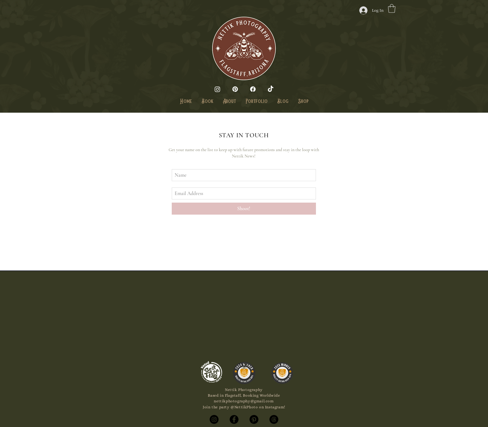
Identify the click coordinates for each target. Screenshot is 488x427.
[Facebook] (252, 89)
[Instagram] (217, 89)
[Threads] (273, 419)
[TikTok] (270, 89)
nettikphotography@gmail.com (244, 401)
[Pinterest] (235, 89)
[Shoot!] (244, 209)
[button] (391, 8)
